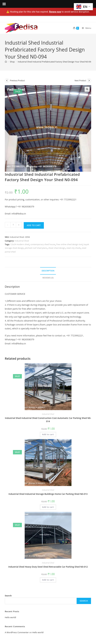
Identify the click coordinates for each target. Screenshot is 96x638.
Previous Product (17, 80)
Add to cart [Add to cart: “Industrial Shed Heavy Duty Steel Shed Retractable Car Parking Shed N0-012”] (48, 580)
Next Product (80, 80)
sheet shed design (56, 248)
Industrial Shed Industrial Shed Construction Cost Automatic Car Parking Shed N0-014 (48, 420)
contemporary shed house (42, 244)
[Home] (6, 61)
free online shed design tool (69, 244)
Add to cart (34, 225)
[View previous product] (7, 80)
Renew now (55, 11)
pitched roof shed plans (36, 248)
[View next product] (89, 80)
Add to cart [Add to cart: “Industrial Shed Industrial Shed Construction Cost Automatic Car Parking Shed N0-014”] (48, 434)
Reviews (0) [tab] (48, 277)
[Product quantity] (13, 225)
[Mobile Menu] (85, 28)
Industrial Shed (22, 240)
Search (8, 595)
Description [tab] (48, 270)
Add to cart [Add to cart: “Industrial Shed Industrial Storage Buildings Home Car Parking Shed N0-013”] (48, 507)
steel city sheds (73, 248)
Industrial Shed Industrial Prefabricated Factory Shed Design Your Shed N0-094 (55, 61)
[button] (87, 89)
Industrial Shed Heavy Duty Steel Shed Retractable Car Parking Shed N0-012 (48, 566)
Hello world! (10, 617)
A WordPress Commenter (17, 632)
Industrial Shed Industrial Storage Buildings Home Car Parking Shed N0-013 (48, 493)
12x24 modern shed (19, 244)
